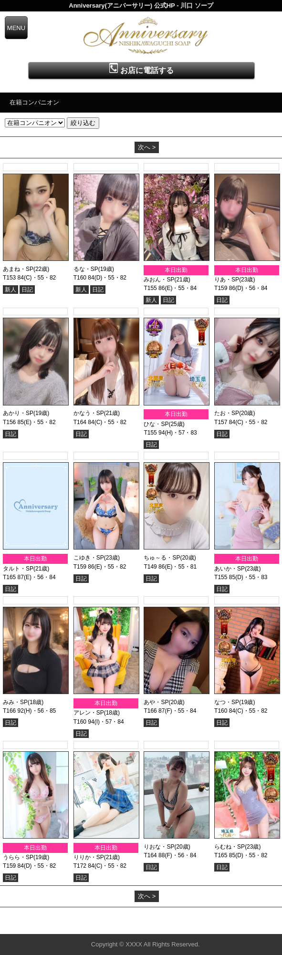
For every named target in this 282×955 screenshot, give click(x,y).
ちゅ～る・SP (162, 557)
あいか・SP (229, 568)
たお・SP (226, 413)
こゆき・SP (88, 557)
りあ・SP (226, 279)
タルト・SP (18, 568)
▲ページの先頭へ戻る (246, 925)
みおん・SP (159, 279)
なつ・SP (226, 702)
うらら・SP (18, 857)
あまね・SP (18, 269)
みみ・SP (15, 702)
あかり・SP (18, 413)
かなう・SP (88, 413)
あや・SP (156, 702)
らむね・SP (229, 846)
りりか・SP (88, 857)
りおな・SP (159, 846)
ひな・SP (156, 424)
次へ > (147, 147)
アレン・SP (88, 712)
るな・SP (85, 269)
